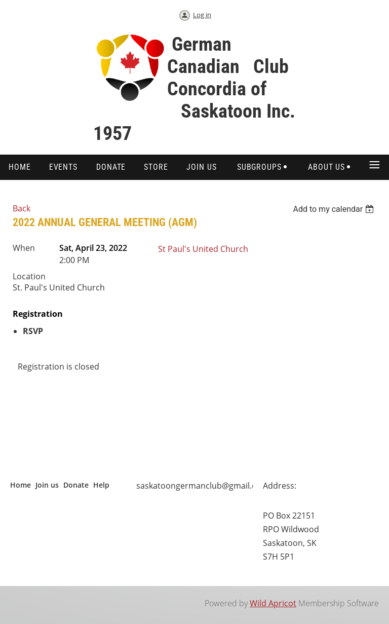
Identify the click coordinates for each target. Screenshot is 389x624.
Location (29, 276)
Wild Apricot (273, 603)
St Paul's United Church (203, 248)
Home (20, 485)
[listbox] (334, 209)
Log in (202, 14)
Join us (47, 485)
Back (21, 208)
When (24, 247)
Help (101, 485)
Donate (76, 485)
